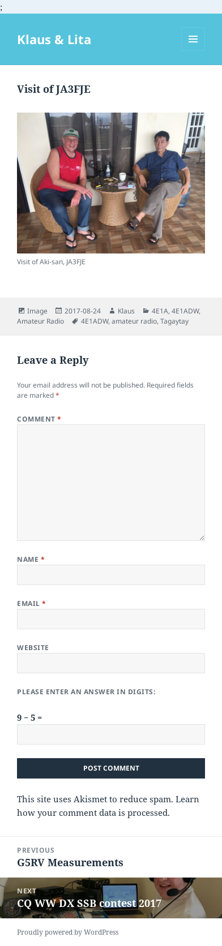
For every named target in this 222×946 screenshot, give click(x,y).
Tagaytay (174, 321)
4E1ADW (185, 311)
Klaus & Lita (54, 39)
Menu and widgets (193, 50)
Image (37, 311)
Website (33, 647)
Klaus (126, 311)
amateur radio (134, 321)
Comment (39, 419)
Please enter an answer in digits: (86, 691)
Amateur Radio (40, 321)
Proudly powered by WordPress (67, 932)
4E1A (160, 311)
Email (31, 603)
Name (31, 559)
